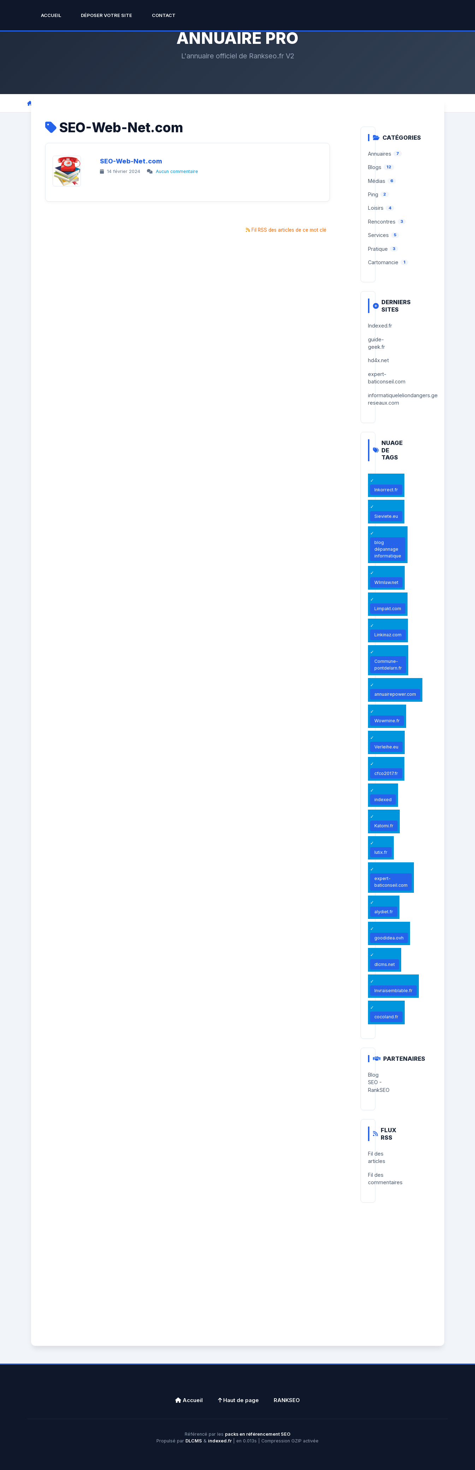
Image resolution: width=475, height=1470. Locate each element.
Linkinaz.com (388, 634)
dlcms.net (384, 964)
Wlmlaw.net (386, 582)
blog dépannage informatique (387, 549)
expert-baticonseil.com (386, 377)
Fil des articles (376, 1157)
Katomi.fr (383, 825)
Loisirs (376, 208)
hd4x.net (378, 360)
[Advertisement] (237, 1282)
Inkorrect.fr (386, 489)
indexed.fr (220, 1440)
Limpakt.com (387, 608)
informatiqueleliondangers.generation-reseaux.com (413, 399)
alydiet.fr (383, 911)
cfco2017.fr (386, 773)
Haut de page (238, 1400)
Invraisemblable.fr (393, 990)
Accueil (51, 15)
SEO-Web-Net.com (131, 161)
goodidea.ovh (389, 938)
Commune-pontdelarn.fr (388, 665)
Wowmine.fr (387, 720)
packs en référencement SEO (257, 1434)
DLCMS (193, 1440)
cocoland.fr (386, 1016)
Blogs (374, 167)
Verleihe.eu (386, 747)
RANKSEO (287, 1400)
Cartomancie (383, 262)
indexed (383, 799)
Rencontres (382, 222)
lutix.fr (380, 852)
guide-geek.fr (376, 343)
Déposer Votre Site (106, 15)
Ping (373, 194)
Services (378, 235)
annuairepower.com (395, 694)
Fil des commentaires (385, 1178)
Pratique (378, 249)
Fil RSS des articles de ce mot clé (288, 230)
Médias (376, 181)
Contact (164, 15)
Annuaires (379, 154)
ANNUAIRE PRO (237, 38)
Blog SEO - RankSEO (379, 1082)
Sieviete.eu (386, 516)
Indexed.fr (380, 326)
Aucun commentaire (177, 171)
